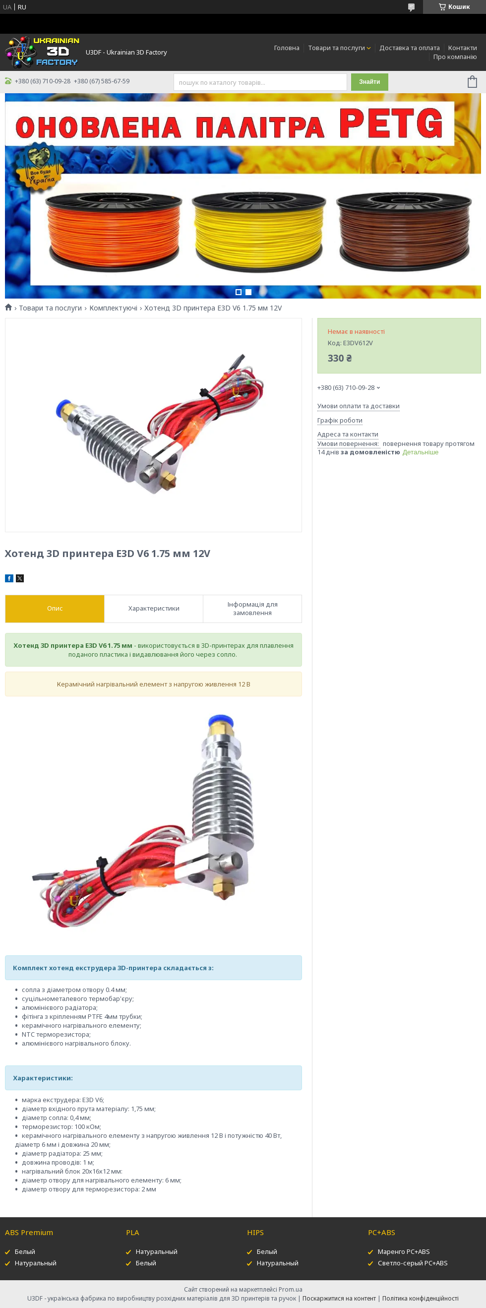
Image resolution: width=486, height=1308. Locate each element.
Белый (25, 1251)
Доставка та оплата (409, 47)
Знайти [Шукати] (369, 81)
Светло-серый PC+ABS (413, 1262)
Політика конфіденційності (420, 1298)
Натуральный (36, 1262)
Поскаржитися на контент (339, 1298)
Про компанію (455, 56)
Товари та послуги (336, 47)
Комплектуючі (113, 308)
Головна (287, 47)
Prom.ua (291, 1289)
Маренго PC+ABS (404, 1251)
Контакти (462, 47)
